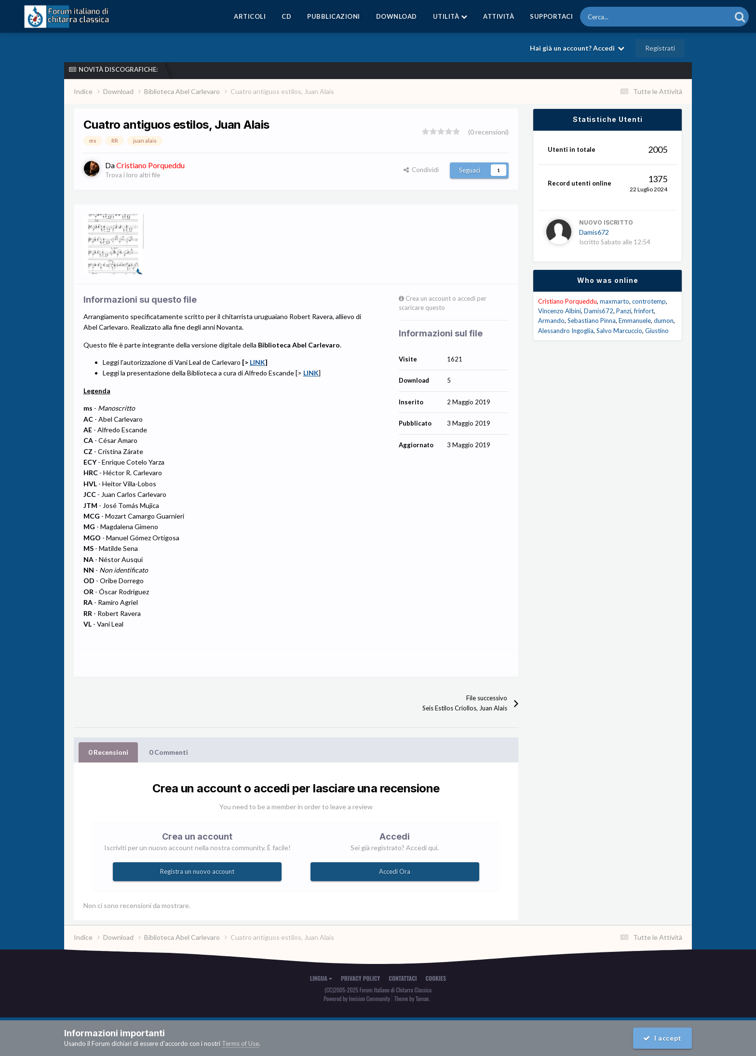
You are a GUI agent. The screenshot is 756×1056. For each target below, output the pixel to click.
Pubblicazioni (333, 16)
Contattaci (403, 978)
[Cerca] (631, 17)
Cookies (436, 978)
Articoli (250, 16)
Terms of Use (240, 1043)
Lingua (321, 978)
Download (396, 16)
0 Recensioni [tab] (108, 752)
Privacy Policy (360, 978)
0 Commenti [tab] (168, 752)
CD (286, 16)
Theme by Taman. (412, 998)
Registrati (660, 48)
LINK (257, 362)
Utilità (450, 16)
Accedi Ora (394, 871)
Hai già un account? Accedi (577, 48)
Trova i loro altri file (132, 175)
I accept (662, 1038)
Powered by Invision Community (357, 998)
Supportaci (551, 16)
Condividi (421, 170)
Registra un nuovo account (197, 871)
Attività (498, 16)
